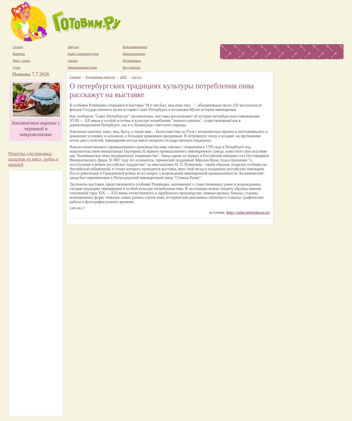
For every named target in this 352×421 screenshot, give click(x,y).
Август (136, 77)
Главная (75, 77)
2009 (123, 77)
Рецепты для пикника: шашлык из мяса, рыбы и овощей (33, 159)
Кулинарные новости (100, 77)
